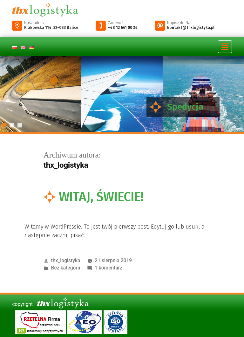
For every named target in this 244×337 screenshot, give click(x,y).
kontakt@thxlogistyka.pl (190, 27)
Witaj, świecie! (101, 196)
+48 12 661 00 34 (123, 27)
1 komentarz (108, 268)
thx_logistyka (65, 260)
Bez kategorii (65, 268)
